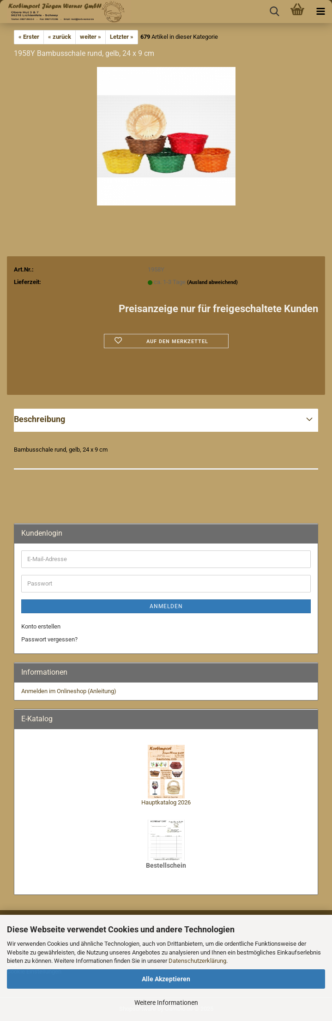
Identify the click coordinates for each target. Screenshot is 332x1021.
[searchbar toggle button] (274, 11)
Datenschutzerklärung (197, 960)
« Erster (28, 36)
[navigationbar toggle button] (320, 11)
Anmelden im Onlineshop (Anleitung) (68, 691)
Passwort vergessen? (49, 639)
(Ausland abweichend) (212, 282)
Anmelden (166, 606)
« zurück (59, 36)
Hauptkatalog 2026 (166, 802)
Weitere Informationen (166, 1002)
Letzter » (121, 36)
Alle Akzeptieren (166, 979)
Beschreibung (39, 419)
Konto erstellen (40, 626)
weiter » (90, 36)
